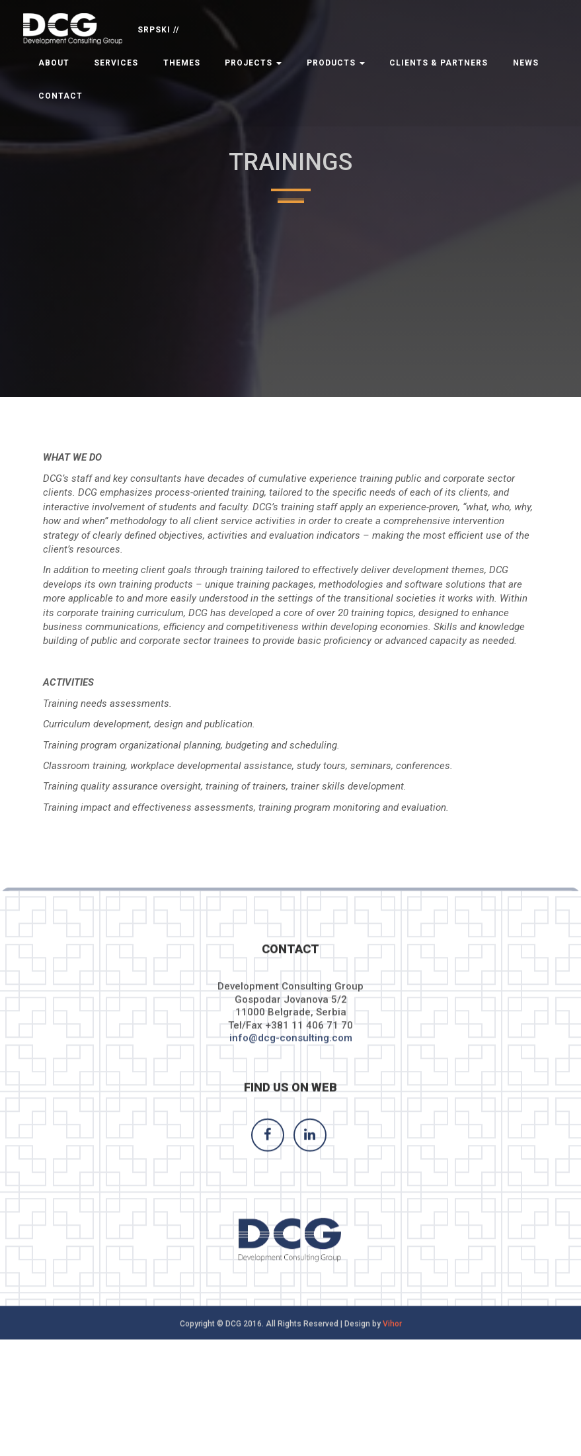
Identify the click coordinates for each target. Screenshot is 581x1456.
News (526, 63)
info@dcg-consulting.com (290, 1054)
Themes (181, 63)
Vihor (392, 1340)
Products (336, 63)
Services (116, 63)
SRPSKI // (158, 29)
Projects (253, 63)
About (53, 63)
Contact (60, 96)
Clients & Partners (438, 63)
